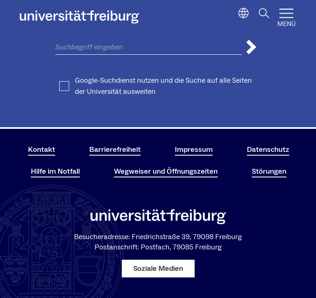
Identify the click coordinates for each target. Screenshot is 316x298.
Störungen (269, 171)
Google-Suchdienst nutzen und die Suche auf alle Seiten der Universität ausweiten (163, 86)
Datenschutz (268, 149)
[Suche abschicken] (251, 47)
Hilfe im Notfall (55, 171)
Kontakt (41, 149)
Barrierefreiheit (115, 149)
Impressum (194, 149)
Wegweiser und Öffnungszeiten (166, 171)
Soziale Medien (158, 268)
